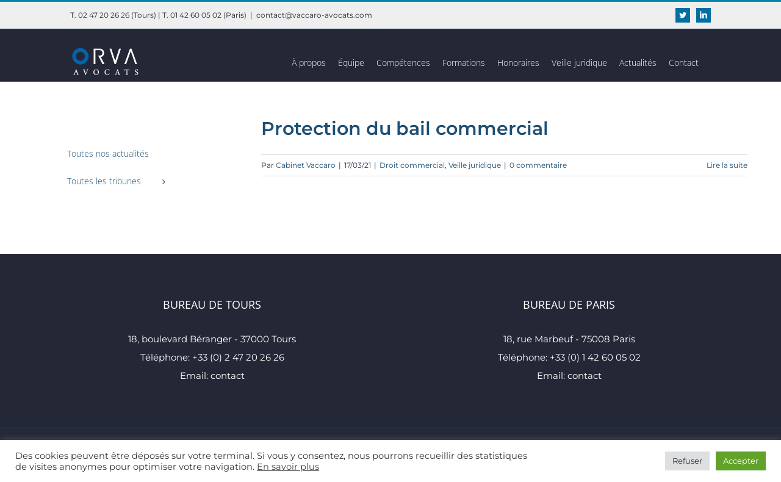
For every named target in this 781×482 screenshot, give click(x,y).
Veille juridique (474, 165)
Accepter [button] (740, 461)
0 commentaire (538, 165)
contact (228, 375)
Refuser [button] (687, 461)
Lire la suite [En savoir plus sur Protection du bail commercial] (727, 165)
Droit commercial (412, 165)
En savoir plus (288, 466)
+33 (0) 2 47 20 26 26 (238, 357)
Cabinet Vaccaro (306, 165)
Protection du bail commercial (405, 128)
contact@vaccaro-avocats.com (314, 15)
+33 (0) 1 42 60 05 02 (595, 357)
